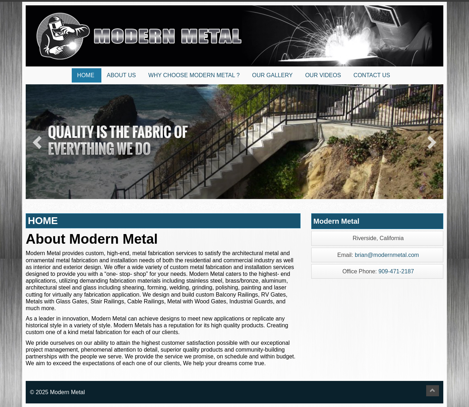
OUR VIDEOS (323, 75)
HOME (85, 75)
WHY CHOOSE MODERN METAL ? (194, 75)
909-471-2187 (396, 271)
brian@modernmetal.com (387, 255)
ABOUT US (121, 75)
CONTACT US (371, 75)
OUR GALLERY (272, 75)
